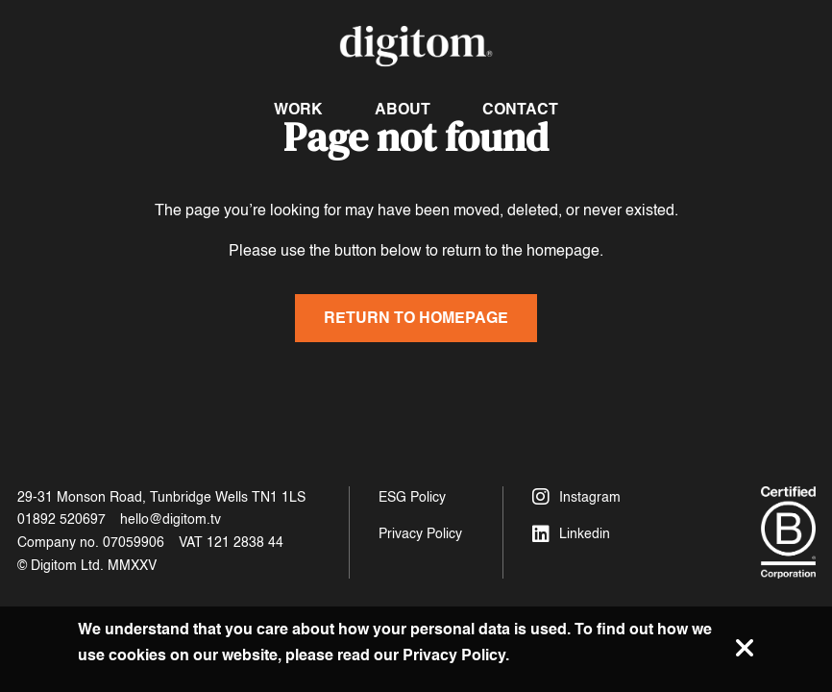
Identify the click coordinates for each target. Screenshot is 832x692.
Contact (520, 109)
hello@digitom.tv (170, 519)
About (402, 109)
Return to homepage (416, 318)
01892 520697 (61, 519)
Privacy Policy (420, 534)
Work (298, 109)
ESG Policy (412, 497)
